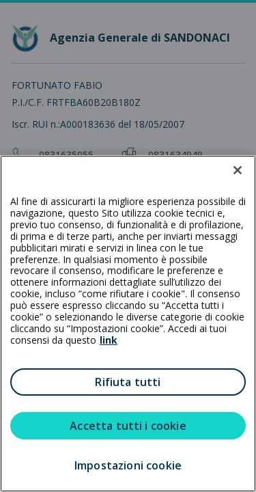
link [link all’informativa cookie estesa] (108, 339)
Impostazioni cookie (128, 465)
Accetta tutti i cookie (128, 425)
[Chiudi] (238, 170)
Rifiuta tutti (127, 382)
